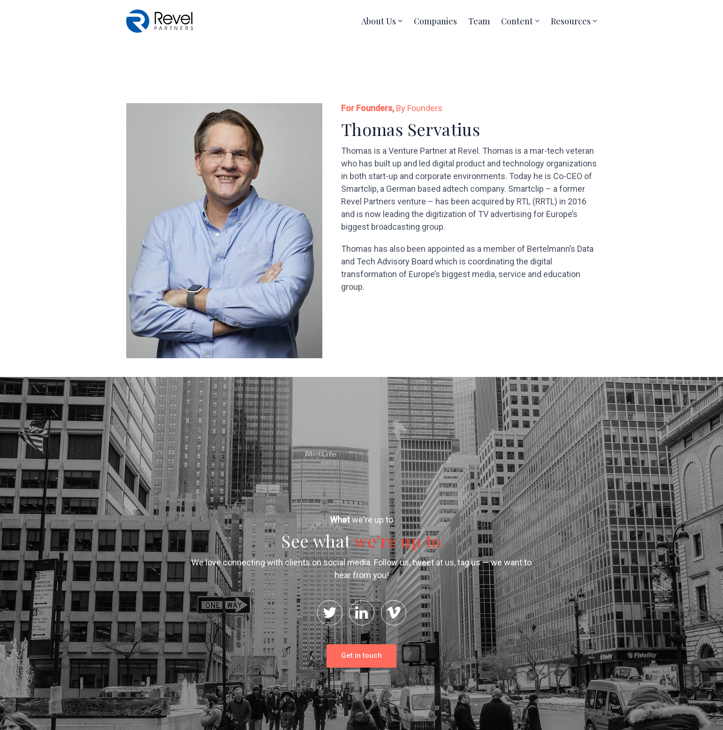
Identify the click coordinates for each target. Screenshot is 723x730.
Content (517, 21)
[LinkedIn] (361, 612)
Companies (435, 21)
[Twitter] (329, 612)
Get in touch (361, 655)
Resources (571, 21)
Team (479, 21)
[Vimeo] (393, 612)
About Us (378, 21)
